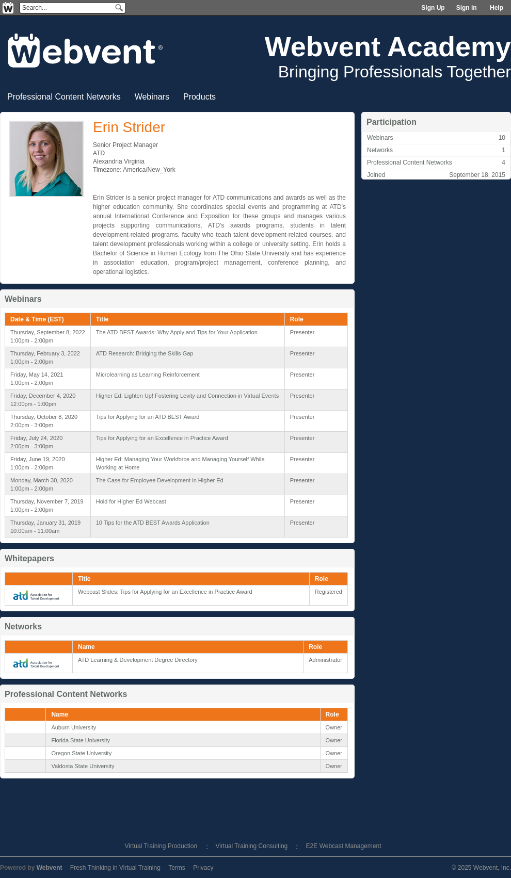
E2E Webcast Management (343, 846)
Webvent (49, 867)
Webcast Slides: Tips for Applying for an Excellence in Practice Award (165, 592)
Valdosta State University (82, 766)
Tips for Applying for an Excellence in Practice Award (162, 438)
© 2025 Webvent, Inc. (481, 867)
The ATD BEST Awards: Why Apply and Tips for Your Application (177, 332)
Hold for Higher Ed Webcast (131, 501)
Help (496, 7)
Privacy (203, 867)
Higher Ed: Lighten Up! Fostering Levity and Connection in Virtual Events (187, 396)
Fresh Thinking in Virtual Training (115, 867)
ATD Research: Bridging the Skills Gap (145, 353)
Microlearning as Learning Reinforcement (148, 374)
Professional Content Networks (409, 162)
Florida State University (80, 740)
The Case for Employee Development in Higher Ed (159, 480)
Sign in (466, 7)
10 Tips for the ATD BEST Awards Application (153, 522)
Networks (380, 150)
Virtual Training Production (161, 846)
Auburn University (73, 727)
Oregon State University (81, 753)
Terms (176, 867)
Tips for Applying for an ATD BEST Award (148, 417)
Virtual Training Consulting (251, 846)
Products (199, 96)
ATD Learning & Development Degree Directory (138, 660)
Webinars (152, 96)
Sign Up (432, 7)
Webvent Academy (388, 46)
